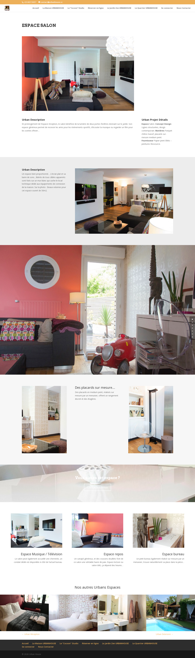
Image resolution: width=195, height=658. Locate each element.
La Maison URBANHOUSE (53, 8)
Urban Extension (164, 634)
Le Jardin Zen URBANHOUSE (119, 8)
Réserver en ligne (96, 8)
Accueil (36, 8)
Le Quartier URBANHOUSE (146, 8)
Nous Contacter (184, 8)
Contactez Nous (97, 487)
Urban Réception (31, 634)
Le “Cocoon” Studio (76, 8)
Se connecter (167, 8)
